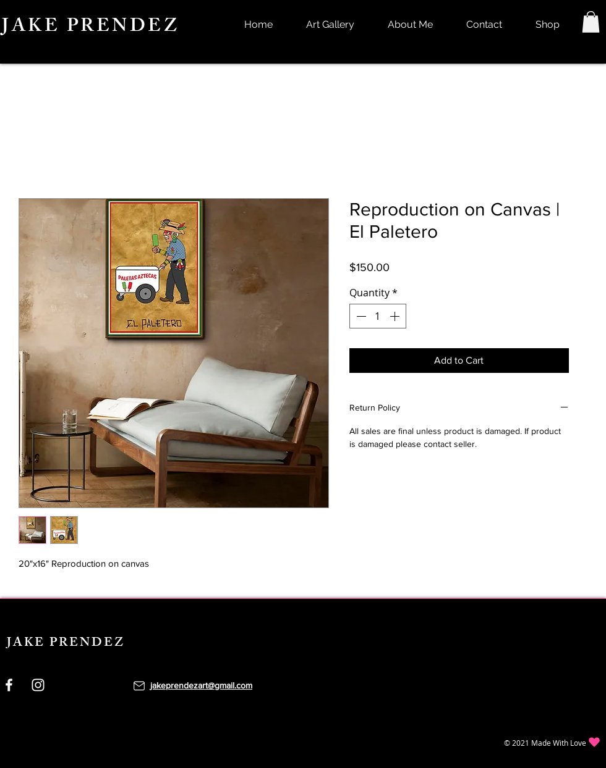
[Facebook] (9, 685)
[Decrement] (360, 316)
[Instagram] (38, 685)
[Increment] (395, 316)
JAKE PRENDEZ (90, 28)
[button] (591, 22)
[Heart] (594, 742)
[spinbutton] (378, 316)
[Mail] (139, 686)
